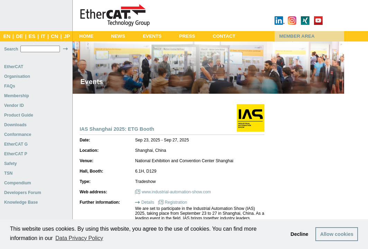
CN (54, 36)
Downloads (15, 124)
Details (147, 202)
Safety (10, 163)
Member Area (297, 36)
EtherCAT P (15, 153)
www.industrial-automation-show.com (176, 192)
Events (152, 36)
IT (43, 36)
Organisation (17, 76)
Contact (224, 36)
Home (86, 36)
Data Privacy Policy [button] (79, 238)
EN (6, 36)
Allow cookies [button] (336, 234)
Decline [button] (299, 234)
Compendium (17, 183)
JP (67, 36)
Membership (16, 95)
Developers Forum (22, 192)
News (118, 36)
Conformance (17, 134)
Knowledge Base (21, 202)
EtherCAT (13, 66)
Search (11, 49)
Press (187, 36)
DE (19, 36)
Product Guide (18, 115)
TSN (8, 173)
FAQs (9, 86)
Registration (176, 202)
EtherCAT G (16, 144)
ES (31, 36)
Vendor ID (14, 105)
